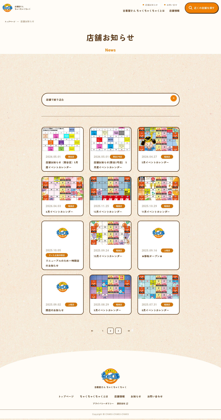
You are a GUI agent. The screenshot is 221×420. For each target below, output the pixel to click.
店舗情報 (172, 13)
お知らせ (136, 398)
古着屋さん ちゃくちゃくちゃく (110, 380)
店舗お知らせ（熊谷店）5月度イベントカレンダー (62, 149)
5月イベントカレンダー (158, 149)
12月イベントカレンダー (110, 196)
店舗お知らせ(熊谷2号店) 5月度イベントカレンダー (110, 149)
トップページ (11, 21)
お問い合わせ (155, 398)
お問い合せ (170, 7)
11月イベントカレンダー (158, 196)
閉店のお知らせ (62, 294)
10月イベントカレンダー (110, 245)
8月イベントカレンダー (158, 294)
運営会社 (121, 404)
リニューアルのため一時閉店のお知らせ (62, 245)
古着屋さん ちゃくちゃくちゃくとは (142, 13)
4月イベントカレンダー (62, 196)
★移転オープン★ (158, 245)
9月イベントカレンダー (110, 294)
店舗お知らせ (149, 7)
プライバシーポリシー (103, 404)
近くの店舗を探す (202, 10)
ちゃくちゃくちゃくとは (94, 398)
